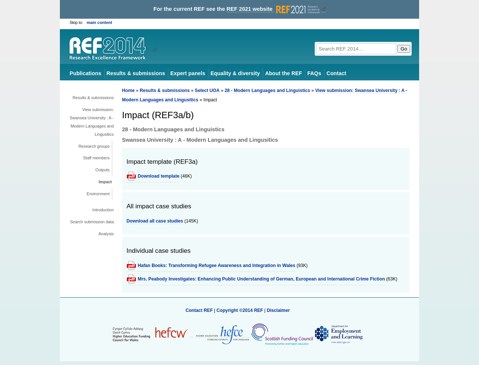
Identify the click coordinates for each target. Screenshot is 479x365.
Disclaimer (278, 310)
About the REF (283, 73)
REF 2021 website (273, 9)
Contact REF (199, 310)
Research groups (94, 146)
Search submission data (92, 222)
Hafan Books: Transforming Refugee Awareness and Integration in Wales (216, 265)
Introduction (103, 210)
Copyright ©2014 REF (240, 310)
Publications (85, 73)
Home (128, 90)
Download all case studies (154, 221)
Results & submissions (136, 73)
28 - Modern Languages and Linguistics (267, 90)
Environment (98, 193)
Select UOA (207, 90)
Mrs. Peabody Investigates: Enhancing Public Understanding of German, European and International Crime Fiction (261, 279)
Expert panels (187, 73)
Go (403, 49)
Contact (336, 73)
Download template (158, 176)
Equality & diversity (235, 73)
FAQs (314, 73)
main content (99, 22)
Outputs (102, 170)
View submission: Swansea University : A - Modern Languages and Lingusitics (92, 122)
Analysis (106, 233)
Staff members (96, 158)
